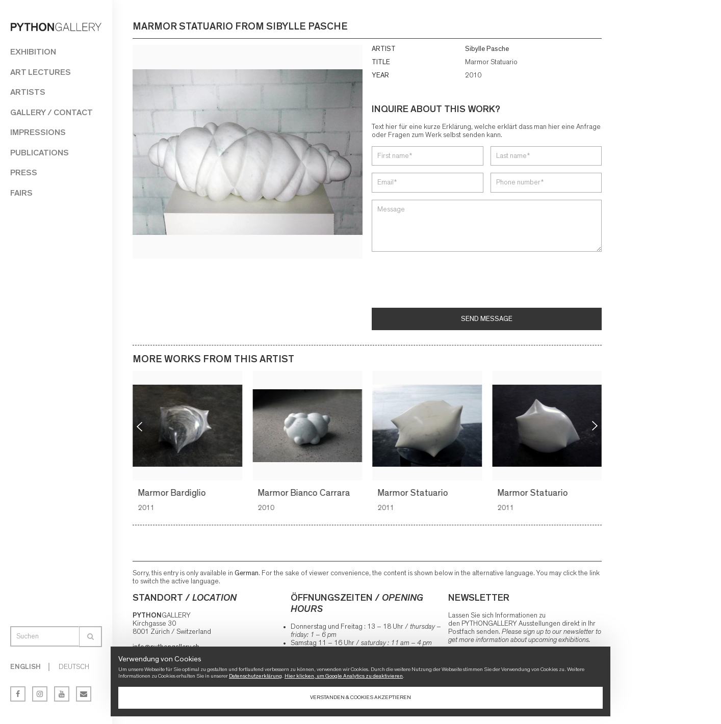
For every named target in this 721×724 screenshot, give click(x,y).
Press (23, 172)
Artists (27, 92)
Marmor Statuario (414, 493)
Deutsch (74, 667)
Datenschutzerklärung (255, 676)
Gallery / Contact (51, 112)
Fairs (21, 193)
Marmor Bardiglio (173, 493)
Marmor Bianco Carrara (305, 493)
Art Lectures (40, 72)
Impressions (38, 132)
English (25, 667)
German (247, 573)
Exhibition (33, 51)
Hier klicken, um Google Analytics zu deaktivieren (344, 676)
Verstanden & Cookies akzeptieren (360, 697)
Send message (486, 319)
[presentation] (449, 281)
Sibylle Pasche (487, 48)
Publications (39, 152)
